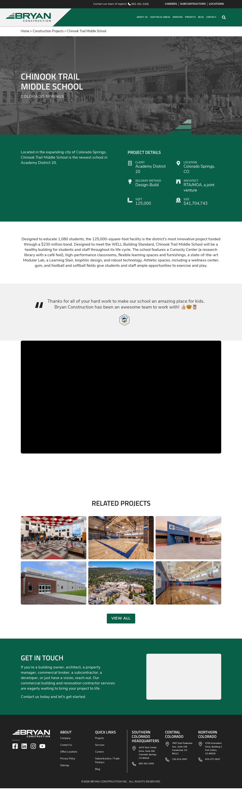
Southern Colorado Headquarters (145, 738)
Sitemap (64, 767)
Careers (99, 753)
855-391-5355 (140, 4)
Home (25, 31)
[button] (67, 17)
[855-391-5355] (129, 4)
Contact (211, 17)
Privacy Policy (67, 760)
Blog (201, 17)
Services (178, 17)
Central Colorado (174, 736)
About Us (142, 17)
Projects (190, 17)
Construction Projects (48, 31)
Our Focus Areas (160, 17)
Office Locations (68, 753)
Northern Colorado (207, 736)
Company (65, 740)
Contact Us (66, 747)
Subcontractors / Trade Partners (107, 762)
